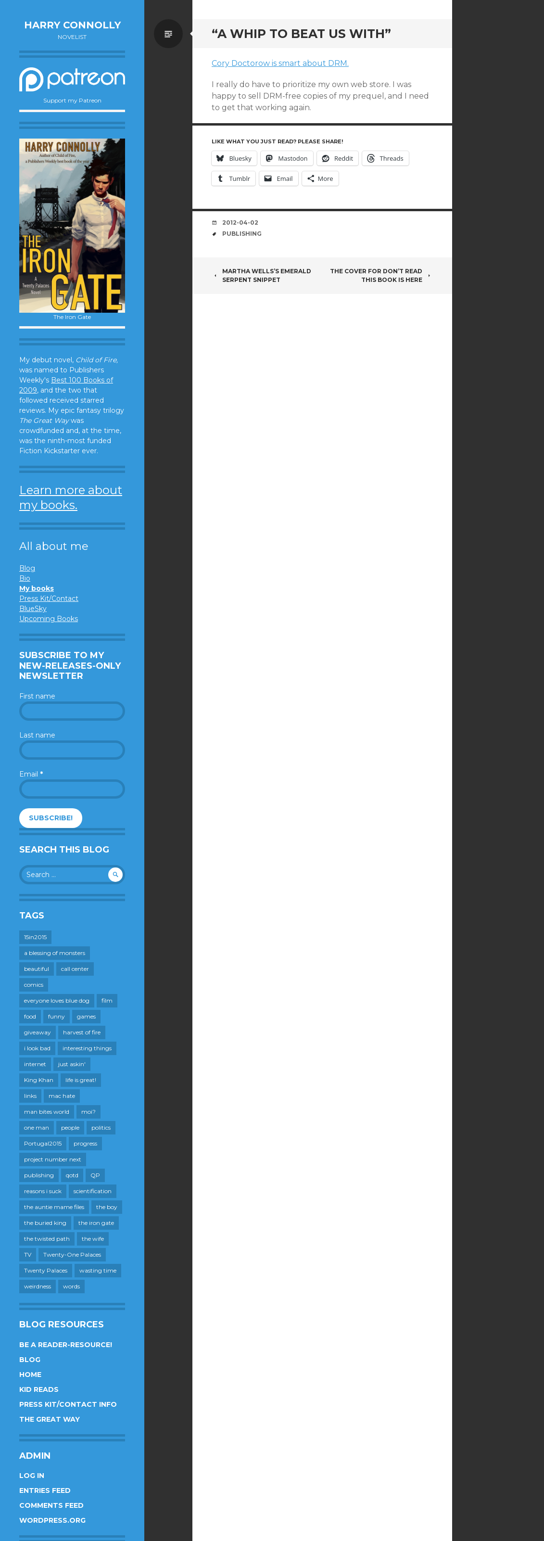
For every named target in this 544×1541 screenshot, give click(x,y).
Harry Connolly (72, 25)
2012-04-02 (240, 222)
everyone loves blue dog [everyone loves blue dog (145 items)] (56, 1000)
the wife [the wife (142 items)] (93, 1238)
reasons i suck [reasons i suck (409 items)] (43, 1191)
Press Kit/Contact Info (68, 1404)
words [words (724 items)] (71, 1286)
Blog (27, 568)
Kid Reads (39, 1389)
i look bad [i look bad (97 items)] (37, 1048)
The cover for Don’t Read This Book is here (381, 275)
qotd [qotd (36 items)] (72, 1175)
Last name (37, 735)
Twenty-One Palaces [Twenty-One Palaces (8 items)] (72, 1254)
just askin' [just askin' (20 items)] (72, 1064)
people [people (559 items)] (70, 1127)
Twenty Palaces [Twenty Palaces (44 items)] (45, 1270)
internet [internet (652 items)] (35, 1064)
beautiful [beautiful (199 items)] (36, 968)
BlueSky (33, 608)
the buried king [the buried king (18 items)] (45, 1222)
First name (37, 696)
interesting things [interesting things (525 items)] (87, 1048)
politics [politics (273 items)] (101, 1127)
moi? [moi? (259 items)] (88, 1111)
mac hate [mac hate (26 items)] (62, 1095)
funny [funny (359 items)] (56, 1016)
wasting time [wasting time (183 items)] (97, 1270)
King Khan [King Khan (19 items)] (38, 1079)
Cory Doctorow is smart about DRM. (280, 63)
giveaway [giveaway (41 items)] (37, 1032)
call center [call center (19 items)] (75, 968)
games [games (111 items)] (86, 1016)
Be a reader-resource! (65, 1344)
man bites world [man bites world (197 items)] (46, 1111)
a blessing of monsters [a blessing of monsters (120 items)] (54, 952)
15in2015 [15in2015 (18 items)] (35, 937)
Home (30, 1374)
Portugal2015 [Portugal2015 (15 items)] (43, 1143)
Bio (24, 578)
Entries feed (45, 1490)
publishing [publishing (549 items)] (39, 1175)
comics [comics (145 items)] (33, 984)
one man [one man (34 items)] (36, 1127)
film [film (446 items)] (107, 1000)
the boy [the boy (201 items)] (106, 1206)
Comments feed (51, 1505)
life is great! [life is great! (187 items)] (80, 1079)
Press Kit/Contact (48, 598)
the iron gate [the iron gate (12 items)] (96, 1222)
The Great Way (49, 1419)
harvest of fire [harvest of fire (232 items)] (82, 1032)
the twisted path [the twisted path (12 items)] (47, 1238)
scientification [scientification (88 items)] (93, 1191)
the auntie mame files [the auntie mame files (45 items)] (54, 1206)
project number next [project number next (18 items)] (52, 1159)
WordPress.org (52, 1520)
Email (31, 774)
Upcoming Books (48, 618)
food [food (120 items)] (30, 1016)
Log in (31, 1475)
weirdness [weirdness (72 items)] (37, 1286)
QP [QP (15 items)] (95, 1175)
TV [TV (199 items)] (27, 1254)
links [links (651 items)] (30, 1095)
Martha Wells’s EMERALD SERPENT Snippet (261, 275)
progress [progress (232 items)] (85, 1143)
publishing (242, 233)
